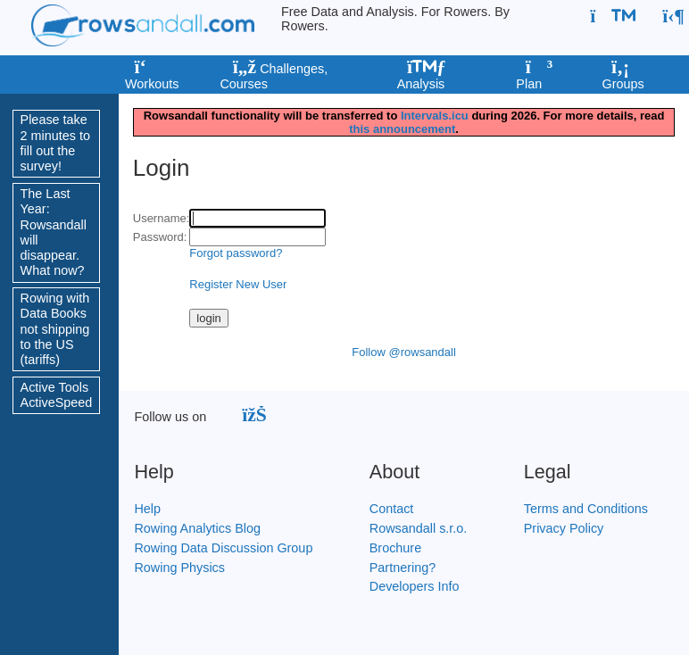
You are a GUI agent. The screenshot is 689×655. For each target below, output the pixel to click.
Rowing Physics (179, 567)
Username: (161, 218)
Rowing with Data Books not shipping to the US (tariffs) (55, 329)
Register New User (237, 284)
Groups (621, 77)
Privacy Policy (564, 528)
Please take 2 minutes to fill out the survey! (55, 142)
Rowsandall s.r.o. (418, 528)
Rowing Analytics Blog (197, 528)
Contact (391, 509)
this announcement (402, 129)
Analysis (420, 77)
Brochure (395, 548)
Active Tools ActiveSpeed (57, 395)
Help (147, 509)
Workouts (150, 77)
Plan (532, 77)
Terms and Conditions (586, 509)
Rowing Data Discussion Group (223, 548)
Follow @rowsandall (404, 352)
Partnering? (402, 567)
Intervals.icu (435, 115)
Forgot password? (235, 253)
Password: (160, 237)
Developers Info (414, 586)
